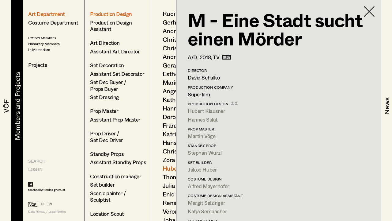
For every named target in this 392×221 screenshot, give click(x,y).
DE (43, 203)
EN (49, 203)
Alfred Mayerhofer (208, 186)
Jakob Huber (202, 169)
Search (36, 161)
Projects (37, 65)
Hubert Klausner (206, 111)
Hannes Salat (203, 119)
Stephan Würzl (204, 153)
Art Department (46, 14)
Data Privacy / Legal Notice (47, 212)
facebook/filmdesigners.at (46, 189)
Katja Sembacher (207, 211)
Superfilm (199, 94)
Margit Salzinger (206, 203)
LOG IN (35, 169)
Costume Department (53, 22)
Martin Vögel (202, 136)
